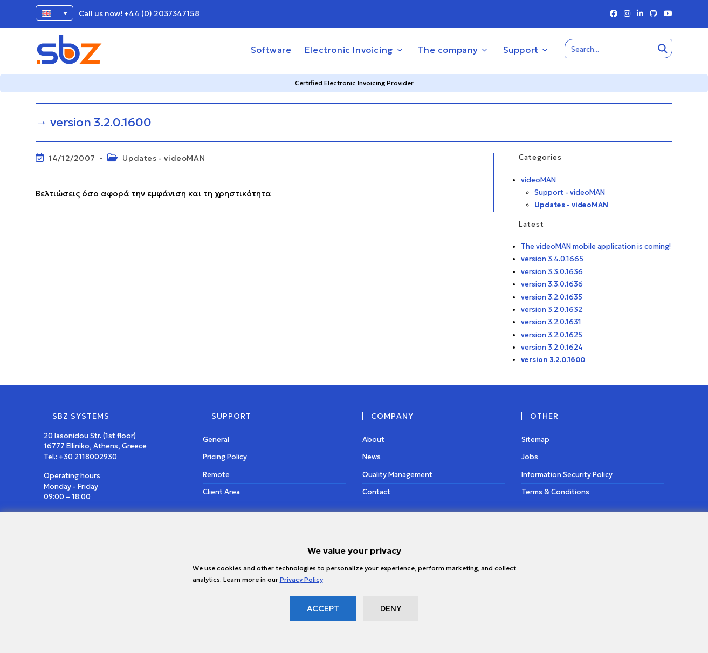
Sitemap (535, 439)
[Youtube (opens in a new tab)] (666, 14)
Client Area (221, 491)
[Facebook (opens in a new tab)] (614, 14)
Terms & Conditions (555, 491)
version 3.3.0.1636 (552, 271)
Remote (216, 474)
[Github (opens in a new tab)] (654, 14)
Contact (376, 491)
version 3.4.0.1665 (552, 258)
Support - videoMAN (569, 192)
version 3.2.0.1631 (551, 321)
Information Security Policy (567, 474)
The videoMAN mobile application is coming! (596, 246)
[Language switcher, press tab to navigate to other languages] (54, 13)
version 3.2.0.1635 (551, 297)
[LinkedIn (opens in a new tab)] (640, 14)
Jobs (529, 456)
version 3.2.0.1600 (553, 359)
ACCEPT (323, 608)
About (373, 439)
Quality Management (397, 474)
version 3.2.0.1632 (551, 309)
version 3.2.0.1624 (552, 347)
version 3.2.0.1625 (551, 334)
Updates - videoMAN (163, 158)
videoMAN (538, 180)
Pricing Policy (225, 456)
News (371, 456)
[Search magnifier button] (663, 48)
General (216, 439)
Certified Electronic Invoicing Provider (354, 83)
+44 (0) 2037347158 (162, 13)
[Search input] (610, 48)
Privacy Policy (301, 579)
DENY (390, 608)
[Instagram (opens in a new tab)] (627, 14)
